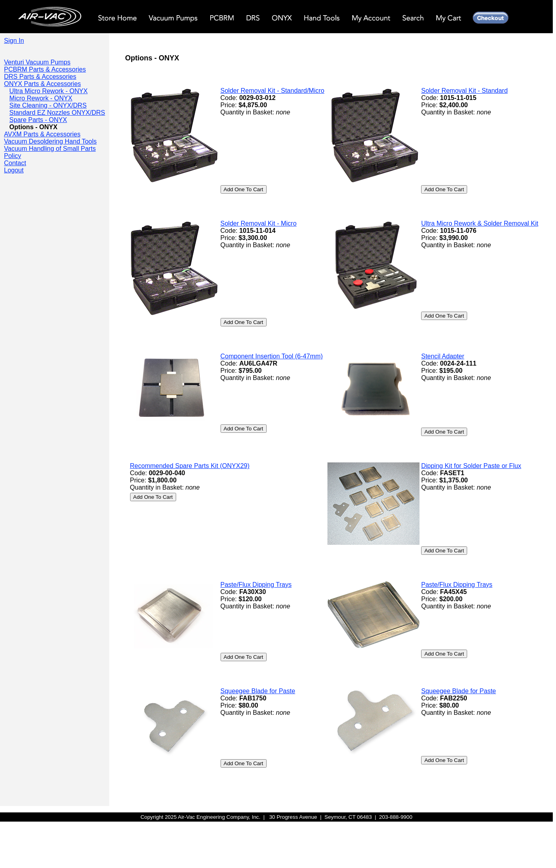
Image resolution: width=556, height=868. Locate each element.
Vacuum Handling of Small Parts (50, 148)
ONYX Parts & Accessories (42, 83)
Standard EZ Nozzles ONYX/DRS (57, 112)
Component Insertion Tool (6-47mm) (272, 356)
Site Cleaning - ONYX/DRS (47, 105)
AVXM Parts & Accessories (42, 134)
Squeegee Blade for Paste (258, 691)
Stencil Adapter (442, 356)
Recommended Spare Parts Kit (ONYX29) (190, 465)
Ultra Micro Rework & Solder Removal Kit (479, 223)
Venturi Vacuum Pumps (37, 62)
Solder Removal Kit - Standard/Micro (273, 90)
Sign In (14, 40)
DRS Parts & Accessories (40, 76)
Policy (12, 155)
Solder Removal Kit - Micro (259, 223)
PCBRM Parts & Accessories (45, 69)
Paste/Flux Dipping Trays (256, 584)
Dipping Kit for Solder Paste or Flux (471, 465)
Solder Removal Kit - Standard (464, 90)
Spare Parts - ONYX (38, 119)
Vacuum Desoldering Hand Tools (50, 141)
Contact (15, 163)
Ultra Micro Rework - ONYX (48, 91)
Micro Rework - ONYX (40, 98)
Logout (14, 170)
